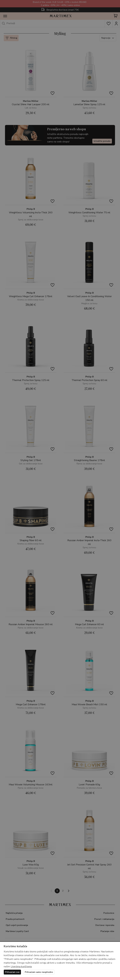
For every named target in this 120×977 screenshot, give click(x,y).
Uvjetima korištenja (21, 966)
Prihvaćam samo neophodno (39, 972)
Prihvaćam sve (12, 972)
